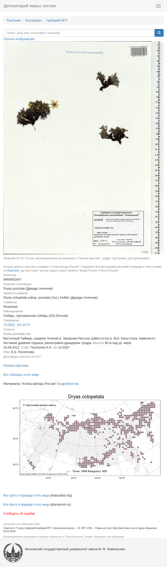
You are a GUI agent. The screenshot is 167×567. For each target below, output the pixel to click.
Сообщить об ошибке (19, 513)
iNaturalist (13, 270)
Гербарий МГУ (56, 20)
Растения (14, 20)
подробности (67, 383)
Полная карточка (15, 365)
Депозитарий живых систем (30, 6)
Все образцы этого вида (21, 374)
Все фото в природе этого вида (26, 495)
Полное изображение (19, 39)
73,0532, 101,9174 (16, 325)
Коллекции (33, 20)
